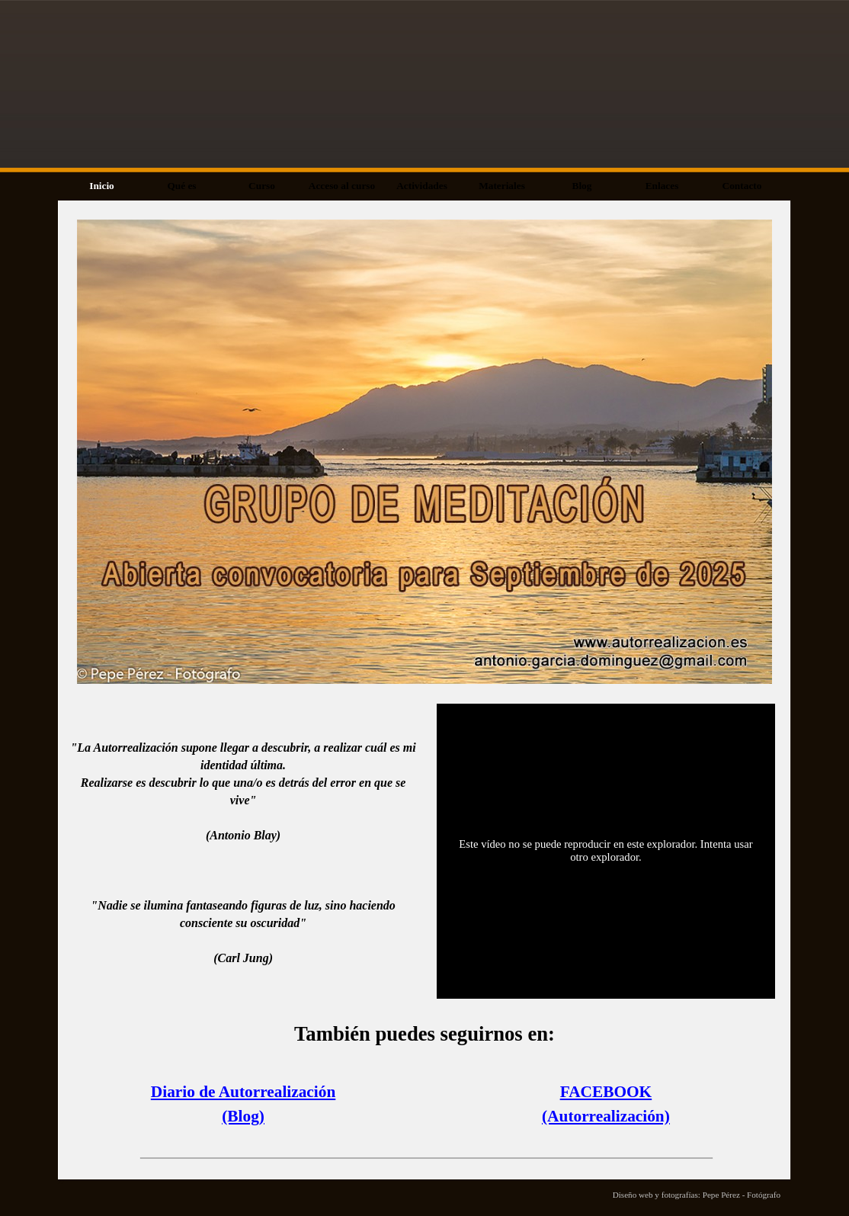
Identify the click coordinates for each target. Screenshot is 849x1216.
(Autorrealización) (606, 1116)
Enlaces (662, 185)
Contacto (742, 185)
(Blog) (243, 1116)
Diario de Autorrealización (243, 1092)
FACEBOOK (606, 1092)
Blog (582, 185)
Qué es (181, 185)
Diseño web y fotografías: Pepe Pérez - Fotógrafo (696, 1194)
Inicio (101, 185)
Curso (261, 185)
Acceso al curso (342, 185)
